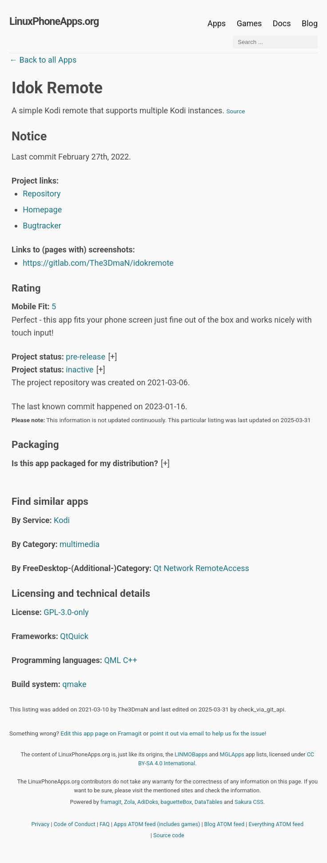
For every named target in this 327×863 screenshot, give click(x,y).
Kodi (62, 520)
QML (112, 660)
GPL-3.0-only (66, 612)
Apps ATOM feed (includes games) (157, 824)
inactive (79, 369)
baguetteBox (176, 802)
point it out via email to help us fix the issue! (208, 733)
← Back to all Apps (42, 59)
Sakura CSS (249, 802)
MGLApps (231, 754)
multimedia (80, 544)
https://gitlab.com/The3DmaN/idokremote (98, 263)
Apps (216, 23)
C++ (130, 660)
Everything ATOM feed (275, 824)
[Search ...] (275, 42)
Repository (41, 193)
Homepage (42, 209)
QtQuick (74, 636)
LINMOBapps (191, 754)
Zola (129, 802)
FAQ (105, 824)
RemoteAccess (222, 568)
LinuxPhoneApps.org (54, 21)
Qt (157, 568)
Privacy (41, 824)
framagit (110, 802)
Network (178, 568)
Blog (310, 23)
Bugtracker (42, 225)
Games (249, 23)
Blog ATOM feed (224, 824)
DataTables (209, 802)
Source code (168, 835)
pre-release (85, 356)
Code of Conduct (75, 824)
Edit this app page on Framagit (100, 733)
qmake (74, 684)
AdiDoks (147, 802)
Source (236, 111)
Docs (283, 23)
